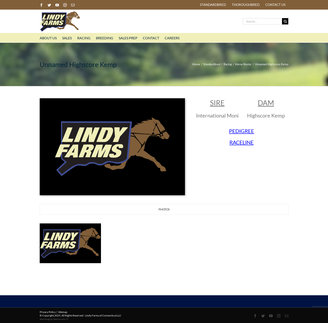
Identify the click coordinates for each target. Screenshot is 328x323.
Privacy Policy (48, 312)
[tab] (164, 209)
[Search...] (262, 21)
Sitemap (62, 312)
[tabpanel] (164, 243)
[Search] (285, 21)
